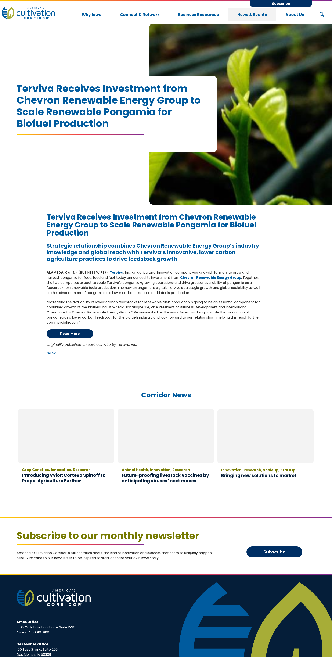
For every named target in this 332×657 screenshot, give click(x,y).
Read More (70, 334)
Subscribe (281, 4)
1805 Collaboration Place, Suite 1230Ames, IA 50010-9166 (46, 627)
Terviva (116, 272)
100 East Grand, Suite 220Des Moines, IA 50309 (37, 649)
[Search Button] (321, 14)
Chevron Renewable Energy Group (210, 277)
